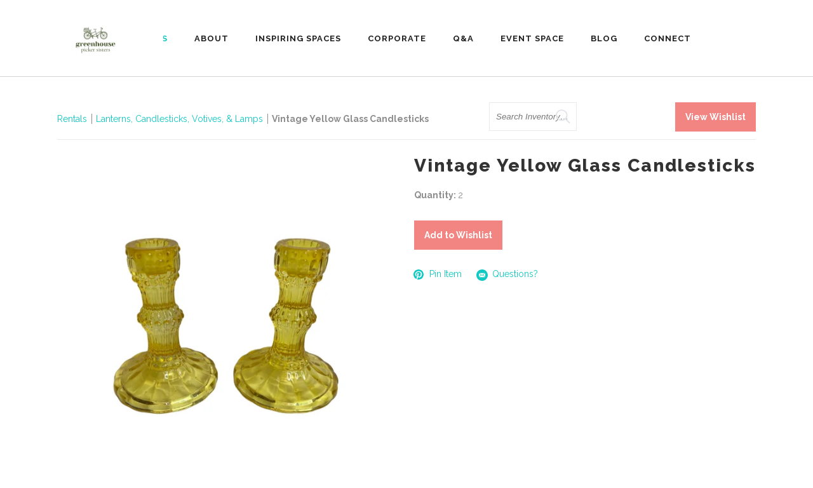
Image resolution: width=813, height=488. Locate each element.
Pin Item (438, 274)
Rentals (72, 119)
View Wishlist (715, 117)
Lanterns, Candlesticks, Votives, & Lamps (179, 119)
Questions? (507, 275)
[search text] (533, 116)
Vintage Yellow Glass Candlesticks (350, 119)
